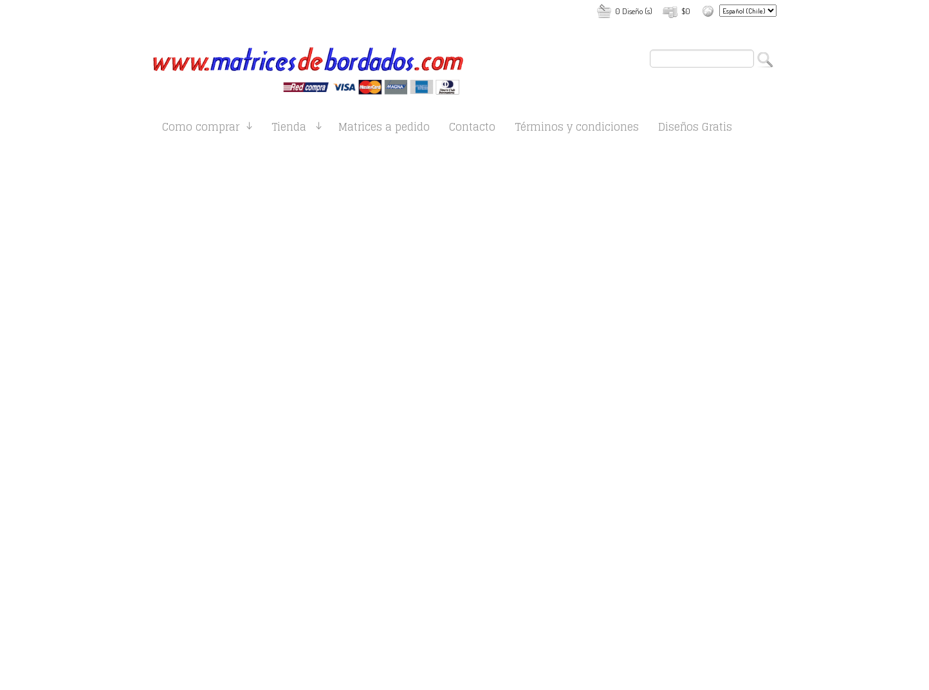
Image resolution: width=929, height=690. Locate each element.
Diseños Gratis (695, 129)
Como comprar (200, 129)
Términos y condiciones (577, 129)
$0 (685, 11)
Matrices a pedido (384, 129)
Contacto (472, 129)
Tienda (288, 129)
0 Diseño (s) (633, 11)
